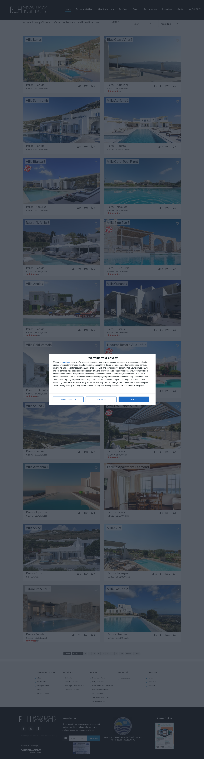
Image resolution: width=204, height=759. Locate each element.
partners (66, 362)
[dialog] (102, 379)
